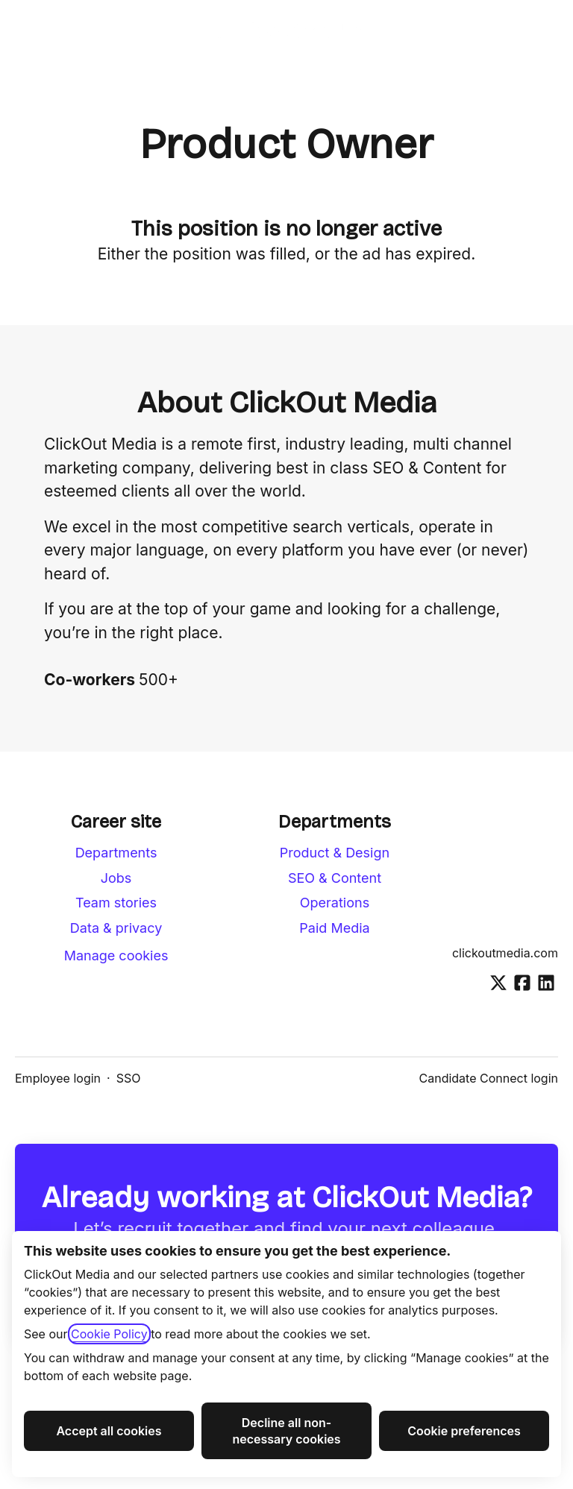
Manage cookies (116, 955)
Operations (334, 902)
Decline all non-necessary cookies (286, 1430)
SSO (128, 1078)
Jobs (116, 878)
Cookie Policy (109, 1333)
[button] (543, 30)
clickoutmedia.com (505, 952)
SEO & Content (334, 878)
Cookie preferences (464, 1430)
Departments (116, 852)
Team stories (116, 902)
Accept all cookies (108, 1430)
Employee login (58, 1078)
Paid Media (334, 928)
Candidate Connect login (488, 1078)
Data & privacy (116, 928)
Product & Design (334, 852)
